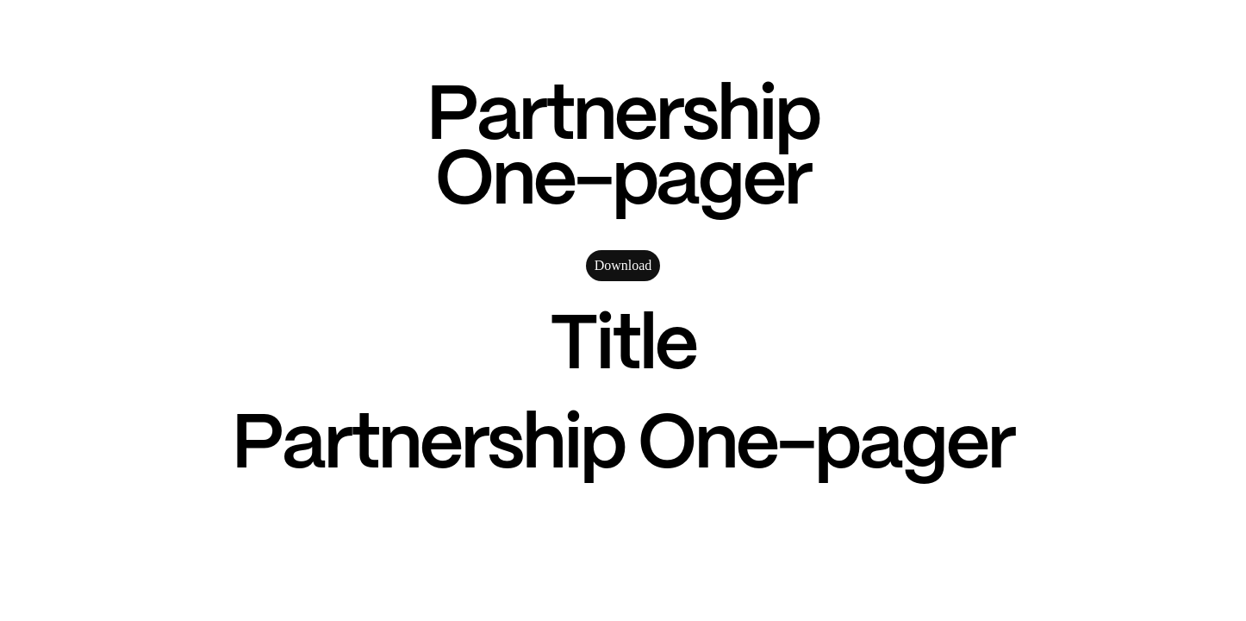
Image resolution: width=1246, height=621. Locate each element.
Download (623, 265)
